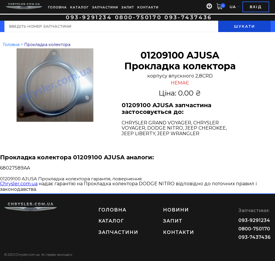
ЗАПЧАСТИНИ (105, 7)
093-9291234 (89, 17)
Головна (11, 44)
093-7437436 (188, 17)
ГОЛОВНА (57, 7)
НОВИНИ (176, 210)
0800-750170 (138, 17)
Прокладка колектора (47, 44)
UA (234, 7)
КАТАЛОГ (79, 7)
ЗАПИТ (127, 7)
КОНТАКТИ (148, 7)
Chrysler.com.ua (19, 183)
